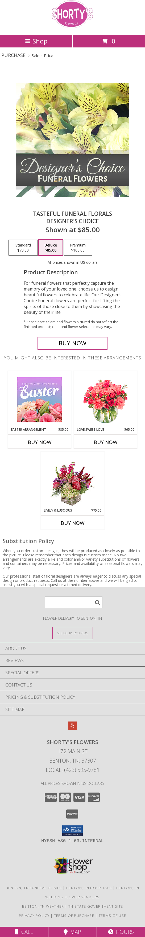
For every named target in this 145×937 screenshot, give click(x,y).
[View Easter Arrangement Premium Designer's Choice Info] (39, 399)
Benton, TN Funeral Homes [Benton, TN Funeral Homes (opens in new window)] (34, 887)
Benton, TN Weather (43, 906)
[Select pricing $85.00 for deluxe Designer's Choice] (51, 247)
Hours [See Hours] (121, 931)
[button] (72, 830)
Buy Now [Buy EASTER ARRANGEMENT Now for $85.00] (40, 442)
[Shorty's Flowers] (73, 26)
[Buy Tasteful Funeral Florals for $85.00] (72, 343)
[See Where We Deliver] (72, 632)
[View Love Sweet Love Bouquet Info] (105, 399)
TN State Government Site (95, 906)
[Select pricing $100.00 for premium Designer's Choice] (78, 247)
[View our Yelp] (72, 728)
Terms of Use (112, 915)
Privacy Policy (34, 915)
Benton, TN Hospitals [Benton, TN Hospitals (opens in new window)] (89, 887)
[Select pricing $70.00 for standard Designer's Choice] (23, 247)
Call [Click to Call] (24, 931)
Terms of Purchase (74, 915)
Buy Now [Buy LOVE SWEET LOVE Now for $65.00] (106, 442)
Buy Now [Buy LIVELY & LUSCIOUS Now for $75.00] (73, 523)
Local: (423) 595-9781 (73, 769)
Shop (36, 41)
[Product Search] (73, 602)
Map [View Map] (72, 931)
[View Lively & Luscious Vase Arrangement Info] (72, 480)
